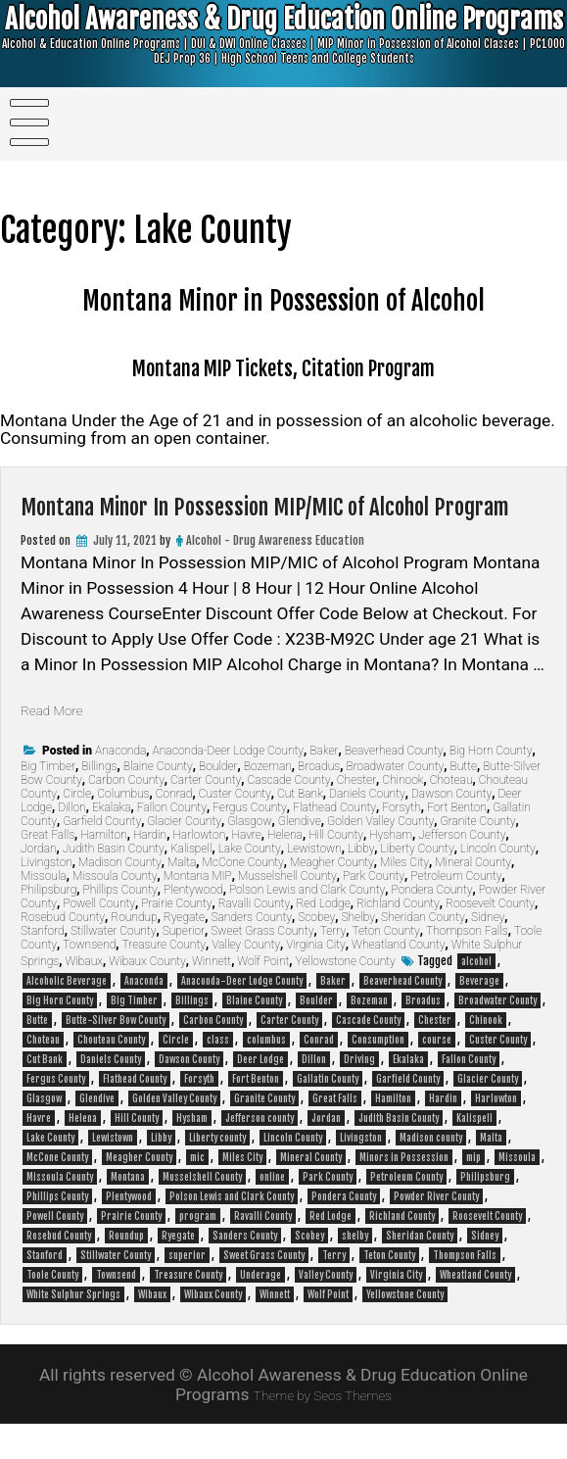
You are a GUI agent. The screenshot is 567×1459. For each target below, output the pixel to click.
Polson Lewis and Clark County (307, 925)
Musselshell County (287, 911)
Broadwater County (395, 801)
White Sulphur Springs (73, 1330)
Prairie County (176, 939)
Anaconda (120, 786)
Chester (356, 815)
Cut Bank (300, 829)
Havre (245, 870)
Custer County (235, 829)
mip (473, 1192)
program (197, 1251)
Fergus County (250, 843)
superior (187, 1290)
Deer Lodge (260, 1094)
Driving (359, 1094)
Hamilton (103, 870)
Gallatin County (327, 1114)
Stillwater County (114, 966)
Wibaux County (147, 996)
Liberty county (217, 1173)
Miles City (404, 897)
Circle (77, 829)
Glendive (299, 856)
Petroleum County (455, 911)
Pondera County (432, 925)
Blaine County (158, 801)
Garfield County (102, 856)
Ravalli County (254, 939)
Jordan (39, 884)
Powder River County (436, 1232)
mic (197, 1192)
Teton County (385, 966)
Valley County (246, 980)
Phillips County (120, 925)
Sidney (487, 952)
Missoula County (115, 911)
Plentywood (193, 925)
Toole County (52, 1310)
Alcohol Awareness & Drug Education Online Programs (283, 46)
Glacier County (184, 856)
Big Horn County (491, 786)
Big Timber (48, 801)
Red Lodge (323, 939)
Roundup (134, 952)
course (436, 1075)
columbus (266, 1075)
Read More (61, 744)
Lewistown (314, 884)
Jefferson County (461, 870)
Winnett (211, 996)
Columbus (123, 829)
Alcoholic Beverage (66, 1016)
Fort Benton (457, 843)
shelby (355, 1271)
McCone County (243, 897)
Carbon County (126, 815)
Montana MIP (198, 911)
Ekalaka (111, 843)
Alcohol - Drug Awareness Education (275, 575)
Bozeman (268, 801)
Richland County (398, 939)
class (218, 1075)
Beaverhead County (394, 786)
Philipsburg (48, 925)
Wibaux (85, 996)
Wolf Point (263, 996)
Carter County (205, 815)
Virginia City (316, 980)
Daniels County (367, 829)
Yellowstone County (346, 996)
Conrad (174, 829)
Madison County (120, 897)
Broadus (319, 801)
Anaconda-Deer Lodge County (229, 786)
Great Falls (47, 870)
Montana (128, 1212)
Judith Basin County (114, 884)
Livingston (46, 897)
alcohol (476, 996)
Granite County (477, 856)
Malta (181, 897)
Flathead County (334, 843)
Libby (361, 884)
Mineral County (473, 897)
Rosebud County (63, 952)
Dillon (71, 843)
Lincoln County (498, 884)
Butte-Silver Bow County (115, 1055)
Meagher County (332, 897)
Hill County (335, 870)
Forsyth (401, 843)
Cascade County (289, 815)
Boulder (218, 801)
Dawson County (451, 829)
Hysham (390, 870)
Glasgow (249, 856)
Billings (99, 801)
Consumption (378, 1075)
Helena (285, 870)
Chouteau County (111, 1075)
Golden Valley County (380, 856)
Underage (260, 1310)
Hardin (149, 870)
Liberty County (417, 884)
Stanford (43, 966)
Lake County (249, 884)
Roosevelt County (490, 939)
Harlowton (198, 870)
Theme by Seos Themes (323, 1429)
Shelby (357, 952)
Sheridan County (423, 952)
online (272, 1212)
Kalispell (191, 884)
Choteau (451, 815)
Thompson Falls (467, 966)
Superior (184, 966)
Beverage (479, 1016)
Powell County (99, 939)
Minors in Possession (404, 1192)
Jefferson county (259, 1153)
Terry (333, 966)
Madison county (431, 1173)
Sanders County (251, 952)
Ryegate (184, 952)
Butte (463, 801)
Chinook (402, 815)
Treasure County (164, 980)
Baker (323, 786)
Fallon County (172, 843)
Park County (373, 911)
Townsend (89, 980)
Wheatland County (398, 980)
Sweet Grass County (262, 966)
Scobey (316, 952)
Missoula (44, 911)
